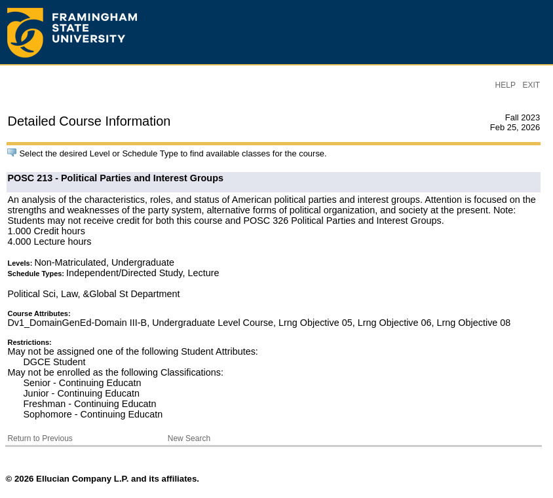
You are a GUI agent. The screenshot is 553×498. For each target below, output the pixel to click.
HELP (505, 85)
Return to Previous (39, 438)
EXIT (531, 85)
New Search (189, 438)
